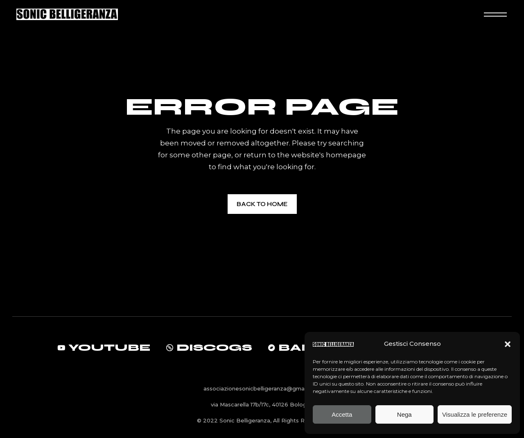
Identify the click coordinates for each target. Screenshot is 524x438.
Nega (404, 414)
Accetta (342, 414)
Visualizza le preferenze (474, 414)
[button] (508, 344)
